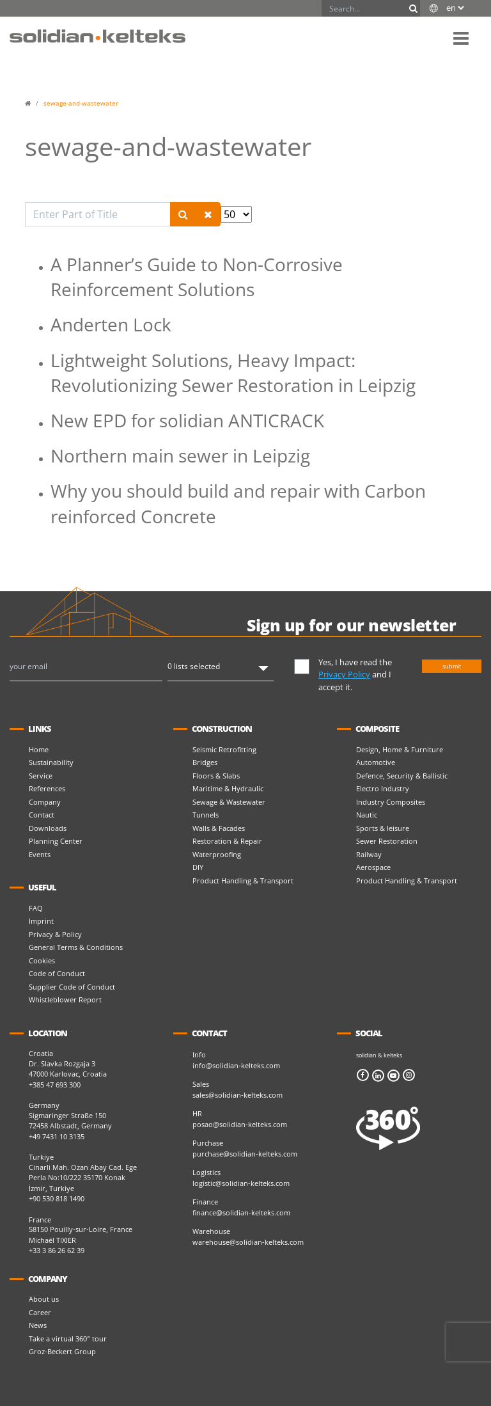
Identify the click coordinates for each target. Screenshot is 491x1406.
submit (451, 666)
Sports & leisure (382, 828)
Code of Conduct (57, 973)
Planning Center (55, 841)
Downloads (47, 828)
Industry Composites (390, 802)
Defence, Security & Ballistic (402, 775)
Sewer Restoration (386, 841)
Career (40, 1312)
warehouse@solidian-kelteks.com (248, 1242)
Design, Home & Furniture (399, 749)
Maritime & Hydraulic (227, 788)
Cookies (42, 960)
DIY (197, 867)
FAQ (36, 908)
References (47, 788)
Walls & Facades (218, 828)
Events (40, 854)
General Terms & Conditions (76, 947)
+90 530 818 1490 (56, 1198)
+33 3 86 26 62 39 (56, 1250)
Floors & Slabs (216, 775)
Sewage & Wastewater (228, 802)
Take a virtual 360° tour (68, 1338)
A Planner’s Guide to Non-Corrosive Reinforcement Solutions (197, 276)
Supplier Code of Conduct (72, 986)
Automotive (375, 762)
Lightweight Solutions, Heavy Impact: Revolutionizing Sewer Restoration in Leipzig (233, 372)
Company (45, 802)
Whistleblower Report (65, 999)
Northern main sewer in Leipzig (180, 455)
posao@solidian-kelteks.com (239, 1124)
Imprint (41, 921)
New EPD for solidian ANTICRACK (187, 420)
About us (44, 1299)
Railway (369, 854)
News (38, 1325)
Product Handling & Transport (242, 880)
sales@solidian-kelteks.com (237, 1095)
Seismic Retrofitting (224, 749)
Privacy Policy (344, 674)
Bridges (204, 762)
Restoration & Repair (227, 841)
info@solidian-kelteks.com (236, 1065)
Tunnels (205, 814)
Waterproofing (216, 854)
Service (40, 775)
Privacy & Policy (55, 934)
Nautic (366, 814)
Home (39, 749)
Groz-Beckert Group (62, 1351)
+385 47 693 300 (55, 1084)
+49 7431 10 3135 (56, 1136)
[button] (460, 37)
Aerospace (373, 867)
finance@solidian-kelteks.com (241, 1212)
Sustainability (51, 762)
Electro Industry (382, 788)
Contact (41, 814)
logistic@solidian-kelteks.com (241, 1183)
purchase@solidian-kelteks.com (244, 1153)
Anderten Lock (111, 324)
